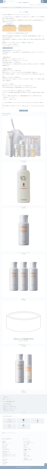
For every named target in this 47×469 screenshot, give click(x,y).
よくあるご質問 (4, 462)
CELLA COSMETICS (6, 438)
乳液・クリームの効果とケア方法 (9, 99)
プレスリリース (26, 452)
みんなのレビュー (26, 447)
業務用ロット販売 (26, 455)
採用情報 (25, 453)
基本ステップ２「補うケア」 (8, 405)
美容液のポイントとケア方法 (9, 97)
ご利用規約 (25, 458)
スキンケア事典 (15, 7)
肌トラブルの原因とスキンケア (29, 442)
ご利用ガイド (4, 460)
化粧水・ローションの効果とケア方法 (9, 406)
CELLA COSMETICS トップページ (6, 7)
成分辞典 (25, 445)
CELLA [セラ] (4, 446)
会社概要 (25, 450)
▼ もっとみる (23, 412)
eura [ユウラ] (4, 447)
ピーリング (11, 52)
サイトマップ (26, 438)
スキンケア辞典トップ (23, 110)
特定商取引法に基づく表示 (28, 459)
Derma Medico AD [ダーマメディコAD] (8, 455)
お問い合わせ (4, 463)
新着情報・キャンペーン (6, 442)
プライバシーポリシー (27, 456)
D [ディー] (4, 457)
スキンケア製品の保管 (7, 403)
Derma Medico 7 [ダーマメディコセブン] (9, 454)
